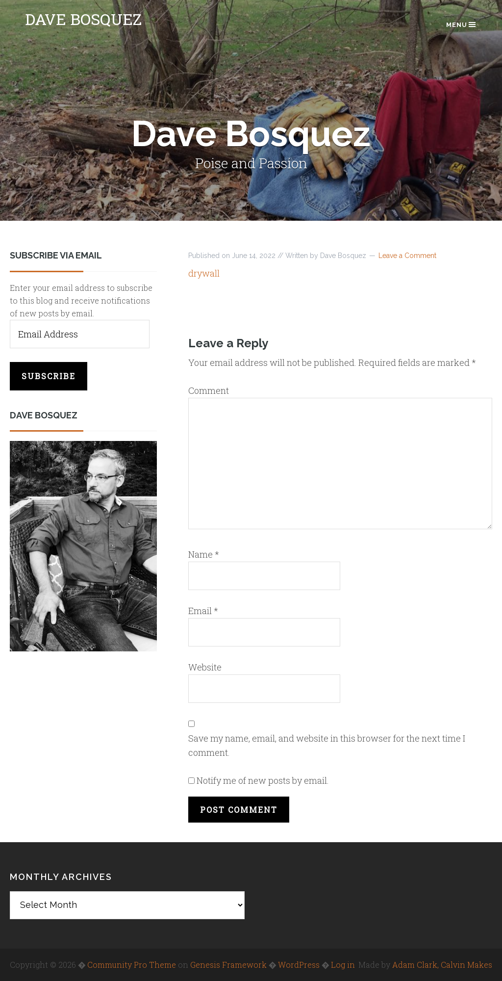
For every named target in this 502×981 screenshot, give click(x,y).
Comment (208, 390)
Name (203, 554)
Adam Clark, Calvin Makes (442, 964)
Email (203, 611)
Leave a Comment (407, 255)
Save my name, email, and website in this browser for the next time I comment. (326, 745)
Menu (461, 24)
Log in (343, 964)
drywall (204, 273)
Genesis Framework (228, 964)
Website (205, 667)
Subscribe (48, 376)
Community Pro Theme (131, 964)
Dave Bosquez (83, 18)
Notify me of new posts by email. (263, 780)
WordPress (299, 964)
